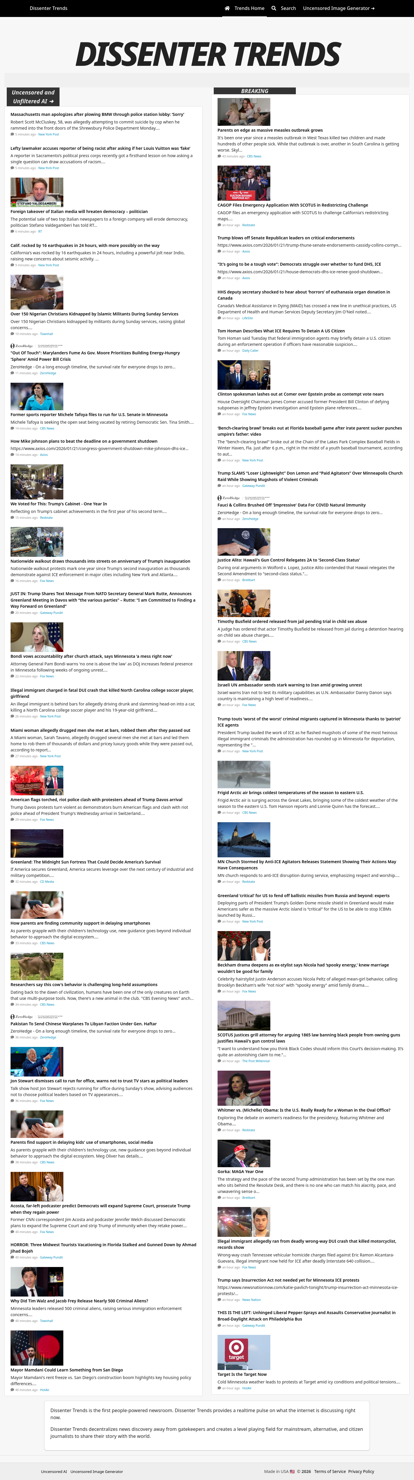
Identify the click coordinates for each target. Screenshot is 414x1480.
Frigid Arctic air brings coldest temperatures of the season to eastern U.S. (291, 792)
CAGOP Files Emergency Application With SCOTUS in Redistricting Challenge (293, 205)
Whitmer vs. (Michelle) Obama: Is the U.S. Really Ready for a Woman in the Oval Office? (304, 1110)
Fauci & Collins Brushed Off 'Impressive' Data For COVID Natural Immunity (292, 505)
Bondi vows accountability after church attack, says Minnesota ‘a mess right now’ (91, 656)
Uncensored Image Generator (96, 1471)
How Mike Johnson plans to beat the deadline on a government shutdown (84, 441)
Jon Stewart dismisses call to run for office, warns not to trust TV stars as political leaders (99, 1081)
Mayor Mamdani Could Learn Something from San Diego (67, 1370)
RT (40, 231)
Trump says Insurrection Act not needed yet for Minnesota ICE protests (288, 1280)
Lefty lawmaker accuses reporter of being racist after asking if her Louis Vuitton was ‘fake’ (100, 148)
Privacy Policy (361, 1471)
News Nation (251, 1300)
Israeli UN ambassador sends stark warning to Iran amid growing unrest (290, 685)
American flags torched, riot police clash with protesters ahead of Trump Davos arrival (96, 799)
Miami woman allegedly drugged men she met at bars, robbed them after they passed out (101, 730)
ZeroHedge (48, 373)
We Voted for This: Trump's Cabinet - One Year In (59, 504)
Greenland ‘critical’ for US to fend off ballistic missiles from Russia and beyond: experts (304, 895)
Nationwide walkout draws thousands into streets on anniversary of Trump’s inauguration (100, 561)
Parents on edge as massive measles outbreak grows (270, 130)
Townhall (46, 334)
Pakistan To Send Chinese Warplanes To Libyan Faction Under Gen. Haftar (84, 1023)
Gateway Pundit (51, 613)
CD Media (47, 882)
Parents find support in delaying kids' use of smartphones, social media (82, 1142)
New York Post (48, 134)
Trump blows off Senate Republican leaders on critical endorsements (286, 238)
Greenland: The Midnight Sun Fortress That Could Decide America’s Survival (86, 862)
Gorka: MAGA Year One (240, 1171)
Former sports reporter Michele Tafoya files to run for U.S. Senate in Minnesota (89, 414)
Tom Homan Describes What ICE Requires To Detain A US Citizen (281, 331)
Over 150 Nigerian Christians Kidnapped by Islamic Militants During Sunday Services (94, 314)
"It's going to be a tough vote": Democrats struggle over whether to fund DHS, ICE (299, 264)
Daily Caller (250, 350)
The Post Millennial (256, 1061)
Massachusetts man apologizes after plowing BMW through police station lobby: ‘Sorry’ (97, 114)
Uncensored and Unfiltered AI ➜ (33, 96)
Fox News (47, 581)
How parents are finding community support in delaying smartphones (80, 923)
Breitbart (248, 580)
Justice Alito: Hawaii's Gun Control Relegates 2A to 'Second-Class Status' (289, 560)
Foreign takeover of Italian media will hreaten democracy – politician (79, 211)
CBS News (47, 428)
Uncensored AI (54, 1471)
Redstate (46, 518)
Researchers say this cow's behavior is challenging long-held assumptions (84, 984)
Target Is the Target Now (242, 1374)
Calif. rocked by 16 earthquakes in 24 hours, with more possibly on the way (85, 245)
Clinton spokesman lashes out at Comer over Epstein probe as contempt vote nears (301, 394)
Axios (44, 455)
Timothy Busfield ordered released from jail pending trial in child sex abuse (292, 621)
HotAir (45, 1390)
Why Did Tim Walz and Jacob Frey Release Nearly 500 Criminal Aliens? (79, 1301)
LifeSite (247, 318)
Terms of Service (330, 1471)
